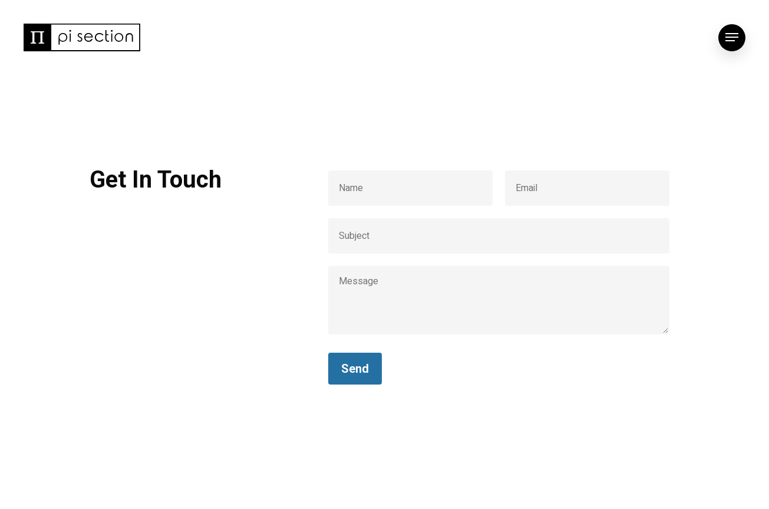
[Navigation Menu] (731, 37)
